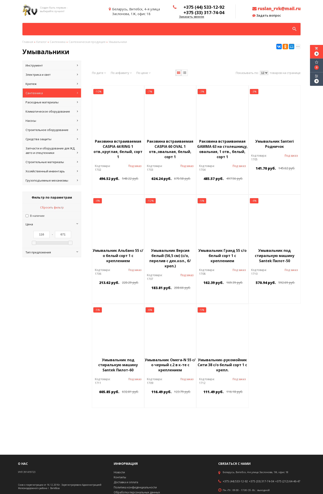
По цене (143, 73)
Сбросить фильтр (52, 207)
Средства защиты (52, 139)
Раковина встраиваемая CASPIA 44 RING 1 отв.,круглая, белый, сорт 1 (118, 149)
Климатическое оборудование (52, 111)
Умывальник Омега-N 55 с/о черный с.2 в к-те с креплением (170, 365)
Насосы (52, 120)
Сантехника (52, 93)
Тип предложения (52, 252)
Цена (52, 224)
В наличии (37, 215)
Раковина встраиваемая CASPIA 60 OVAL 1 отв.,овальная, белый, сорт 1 (170, 149)
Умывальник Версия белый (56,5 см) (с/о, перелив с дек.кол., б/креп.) (170, 258)
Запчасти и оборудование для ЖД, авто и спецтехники (52, 150)
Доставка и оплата (126, 482)
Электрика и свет (52, 74)
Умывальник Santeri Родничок (274, 144)
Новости (119, 472)
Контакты (120, 477)
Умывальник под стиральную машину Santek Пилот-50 (274, 255)
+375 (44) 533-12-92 (235, 481)
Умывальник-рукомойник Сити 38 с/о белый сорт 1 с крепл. (222, 365)
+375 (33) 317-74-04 (261, 481)
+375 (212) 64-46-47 (287, 481)
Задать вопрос (266, 15)
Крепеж (52, 84)
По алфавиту (121, 73)
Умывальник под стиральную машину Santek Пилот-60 (118, 365)
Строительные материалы (52, 162)
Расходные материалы (52, 102)
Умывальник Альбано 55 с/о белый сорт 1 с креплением (118, 255)
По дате (99, 73)
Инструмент (52, 65)
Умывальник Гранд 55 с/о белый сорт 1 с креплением (222, 255)
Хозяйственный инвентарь (52, 171)
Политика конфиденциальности (135, 487)
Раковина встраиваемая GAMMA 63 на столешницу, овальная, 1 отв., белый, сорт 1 (222, 149)
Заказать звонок (191, 16)
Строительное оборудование (52, 130)
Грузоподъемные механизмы (52, 180)
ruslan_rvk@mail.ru (276, 8)
